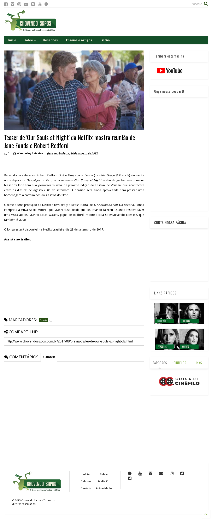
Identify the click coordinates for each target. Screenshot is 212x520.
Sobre (30, 40)
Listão (105, 40)
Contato (86, 488)
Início (12, 40)
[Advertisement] (132, 21)
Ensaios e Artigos (79, 40)
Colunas (86, 481)
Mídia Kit (104, 481)
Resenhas (50, 40)
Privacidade (104, 488)
